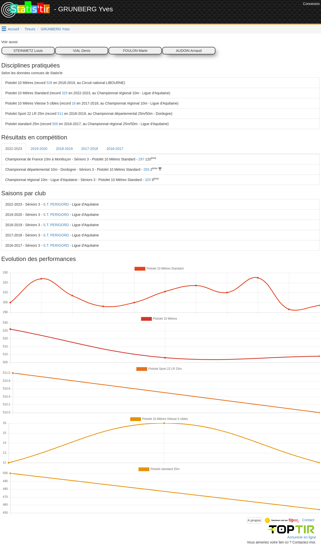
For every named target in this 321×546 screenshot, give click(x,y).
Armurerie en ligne (301, 537)
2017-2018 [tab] (89, 149)
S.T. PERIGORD (56, 204)
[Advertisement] (210, 12)
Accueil (13, 29)
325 (64, 93)
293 (146, 169)
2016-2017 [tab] (115, 149)
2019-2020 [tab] (39, 149)
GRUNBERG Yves (55, 29)
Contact (308, 520)
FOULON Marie (135, 51)
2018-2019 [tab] (64, 149)
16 (74, 103)
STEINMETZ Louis (28, 51)
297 (141, 159)
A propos (254, 520)
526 (49, 83)
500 (55, 124)
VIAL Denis (82, 51)
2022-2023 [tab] (13, 149)
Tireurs (30, 29)
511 (60, 114)
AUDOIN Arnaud (189, 51)
